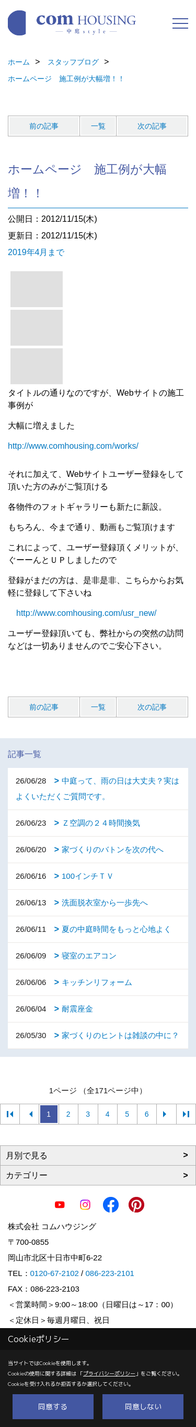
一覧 (98, 126)
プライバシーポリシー (109, 1373)
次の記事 (152, 126)
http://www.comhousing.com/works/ (73, 445)
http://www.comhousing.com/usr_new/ (86, 613)
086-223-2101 (109, 1273)
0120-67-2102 (54, 1273)
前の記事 (44, 126)
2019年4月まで (36, 252)
